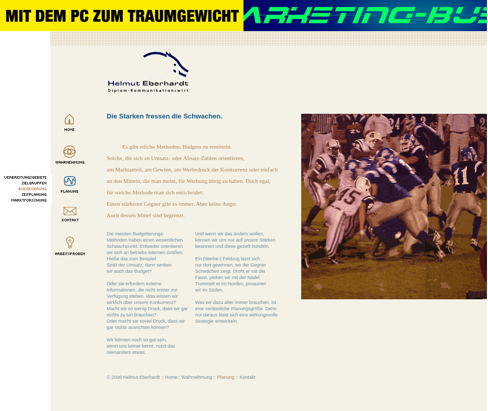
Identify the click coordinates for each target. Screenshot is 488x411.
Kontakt (248, 377)
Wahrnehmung (197, 377)
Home (171, 377)
